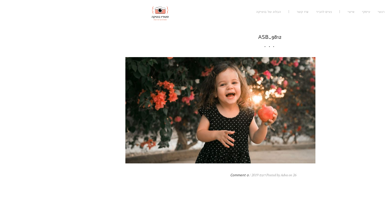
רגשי (304, 11)
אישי (274, 11)
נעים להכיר (247, 11)
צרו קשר (226, 11)
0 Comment (163, 175)
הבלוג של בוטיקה (192, 11)
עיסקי (290, 11)
